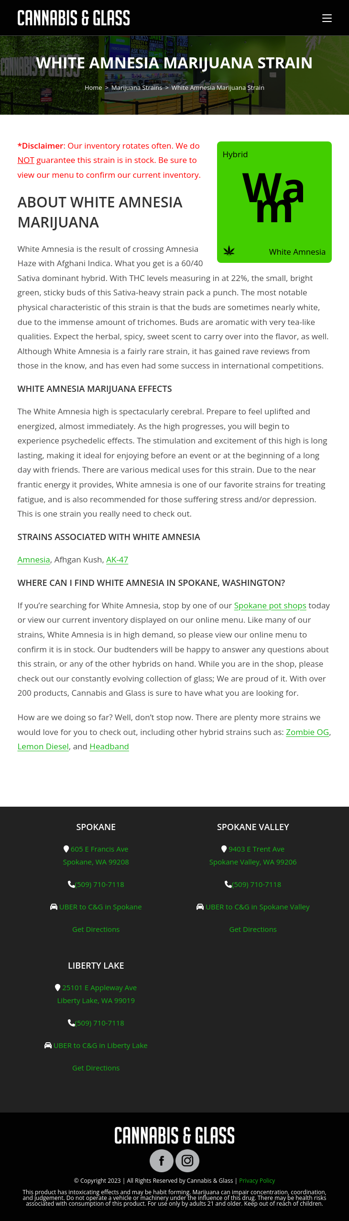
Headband (109, 746)
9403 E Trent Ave (256, 849)
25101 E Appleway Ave (99, 987)
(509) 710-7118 (99, 884)
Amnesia (34, 559)
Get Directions (96, 929)
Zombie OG (307, 731)
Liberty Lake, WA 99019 (96, 1000)
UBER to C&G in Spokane (100, 906)
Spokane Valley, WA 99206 (253, 861)
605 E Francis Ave (100, 849)
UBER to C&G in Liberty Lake (101, 1045)
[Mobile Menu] (327, 17)
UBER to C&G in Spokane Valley (257, 906)
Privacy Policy (257, 1181)
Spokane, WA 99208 (96, 861)
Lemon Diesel (43, 746)
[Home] (93, 87)
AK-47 (117, 559)
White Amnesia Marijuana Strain (218, 87)
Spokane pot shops (270, 605)
